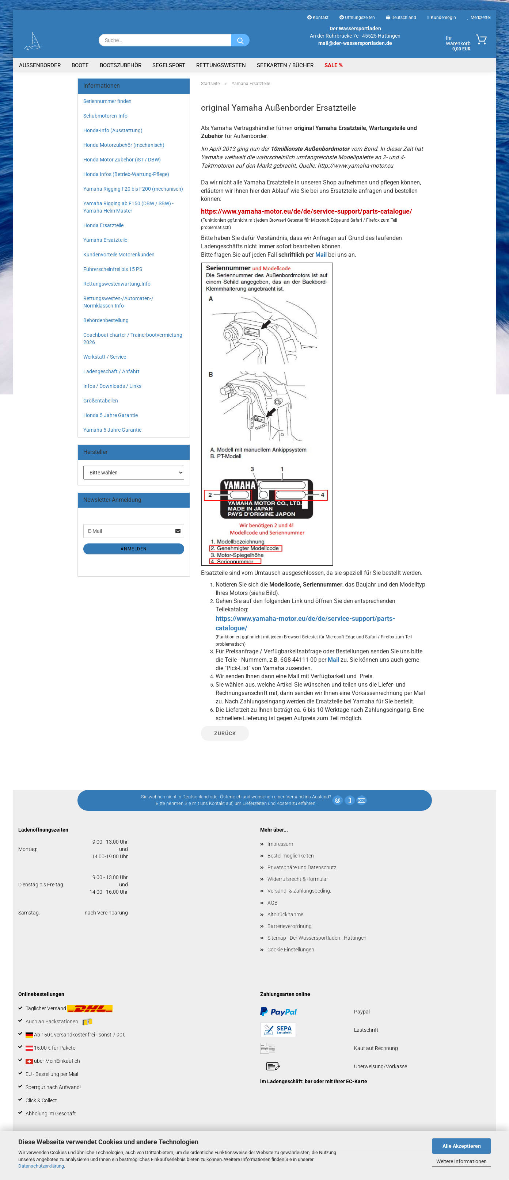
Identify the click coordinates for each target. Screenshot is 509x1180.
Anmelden (134, 548)
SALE (331, 65)
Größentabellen (100, 401)
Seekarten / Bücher (285, 65)
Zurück (225, 733)
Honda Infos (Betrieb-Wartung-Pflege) (126, 174)
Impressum (280, 844)
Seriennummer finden (107, 101)
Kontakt (317, 17)
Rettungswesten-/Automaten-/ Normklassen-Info (118, 302)
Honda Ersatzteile (103, 225)
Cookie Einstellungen (290, 949)
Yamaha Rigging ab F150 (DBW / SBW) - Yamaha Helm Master (128, 207)
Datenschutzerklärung (41, 1166)
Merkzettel (479, 17)
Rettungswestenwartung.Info (117, 284)
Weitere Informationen (461, 1161)
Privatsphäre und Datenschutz (302, 867)
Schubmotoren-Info (105, 116)
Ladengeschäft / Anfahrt (111, 371)
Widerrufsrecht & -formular (297, 879)
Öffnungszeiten (357, 17)
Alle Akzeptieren (461, 1146)
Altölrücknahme (285, 914)
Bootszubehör (120, 65)
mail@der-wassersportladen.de (355, 43)
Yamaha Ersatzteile (105, 240)
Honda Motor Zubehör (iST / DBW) (122, 160)
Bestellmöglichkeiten (290, 856)
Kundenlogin (441, 17)
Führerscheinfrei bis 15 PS (112, 269)
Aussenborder (40, 65)
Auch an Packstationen (59, 1021)
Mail (321, 254)
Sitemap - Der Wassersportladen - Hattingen (316, 938)
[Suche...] (240, 40)
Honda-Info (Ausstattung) (113, 130)
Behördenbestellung (106, 320)
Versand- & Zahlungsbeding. (299, 891)
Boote (80, 65)
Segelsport (168, 65)
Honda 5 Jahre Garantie (110, 415)
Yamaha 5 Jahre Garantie (112, 430)
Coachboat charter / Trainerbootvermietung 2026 (132, 338)
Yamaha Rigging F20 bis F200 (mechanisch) (133, 189)
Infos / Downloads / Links (112, 386)
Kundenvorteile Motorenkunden (119, 254)
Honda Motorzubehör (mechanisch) (123, 145)
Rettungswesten (221, 65)
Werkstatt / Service (104, 357)
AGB (272, 903)
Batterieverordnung (289, 926)
